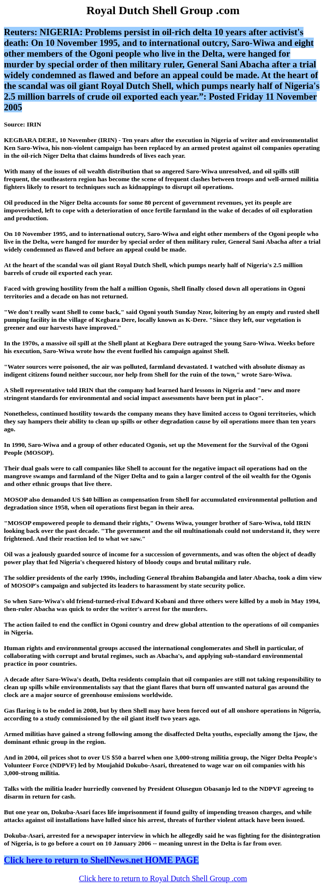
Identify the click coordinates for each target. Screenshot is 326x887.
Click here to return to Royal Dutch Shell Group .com (163, 878)
